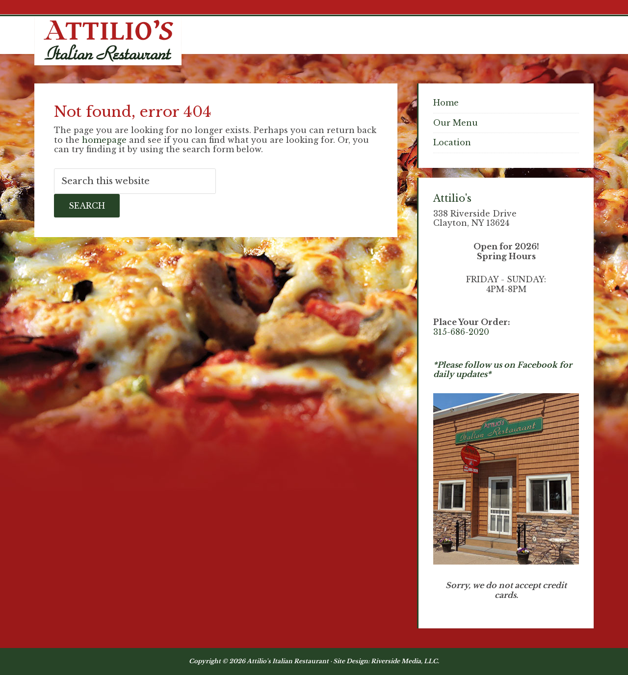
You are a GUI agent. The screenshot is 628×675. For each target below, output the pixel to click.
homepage (104, 140)
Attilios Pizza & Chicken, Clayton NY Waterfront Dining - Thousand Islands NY (108, 40)
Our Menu (455, 123)
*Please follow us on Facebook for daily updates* (502, 369)
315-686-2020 (461, 332)
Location (452, 142)
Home (446, 103)
